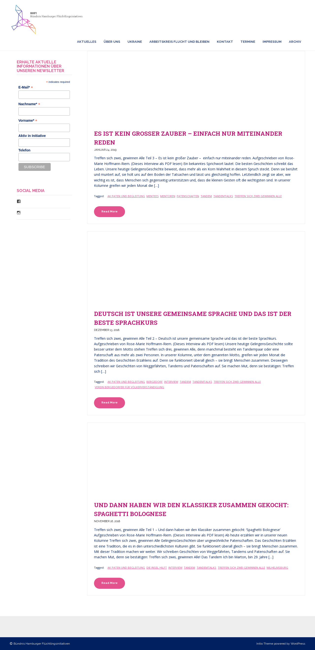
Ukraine (134, 42)
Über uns (112, 42)
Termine (247, 42)
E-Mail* (25, 87)
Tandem (206, 196)
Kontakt (225, 42)
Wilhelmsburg (277, 567)
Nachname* (29, 104)
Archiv (295, 42)
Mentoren (167, 196)
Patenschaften (188, 196)
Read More (109, 211)
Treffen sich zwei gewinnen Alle (258, 196)
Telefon (24, 150)
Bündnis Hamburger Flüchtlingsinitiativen (42, 643)
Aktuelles (86, 42)
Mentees (152, 196)
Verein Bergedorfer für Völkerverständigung (129, 387)
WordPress (298, 643)
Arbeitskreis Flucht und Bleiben (179, 42)
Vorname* (27, 120)
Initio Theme (264, 643)
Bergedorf (154, 382)
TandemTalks (223, 196)
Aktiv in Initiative (32, 136)
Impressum (272, 42)
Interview (171, 382)
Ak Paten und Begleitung (126, 196)
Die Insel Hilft (156, 567)
